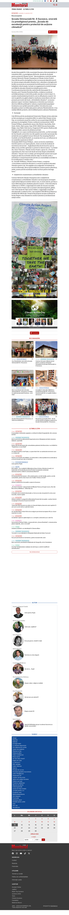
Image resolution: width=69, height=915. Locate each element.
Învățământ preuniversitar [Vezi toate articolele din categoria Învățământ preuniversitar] (47, 364)
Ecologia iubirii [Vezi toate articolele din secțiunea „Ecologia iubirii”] (17, 748)
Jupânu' (14, 894)
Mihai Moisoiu (17, 654)
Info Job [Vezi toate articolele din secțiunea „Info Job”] (15, 810)
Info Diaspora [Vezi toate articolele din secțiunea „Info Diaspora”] (16, 801)
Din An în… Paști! (29, 674)
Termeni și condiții (17, 878)
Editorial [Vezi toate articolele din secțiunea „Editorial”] (15, 746)
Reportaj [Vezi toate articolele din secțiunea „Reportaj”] (15, 745)
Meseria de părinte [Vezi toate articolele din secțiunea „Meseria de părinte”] (18, 790)
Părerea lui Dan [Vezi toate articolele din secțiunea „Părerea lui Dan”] (17, 756)
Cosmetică (15, 905)
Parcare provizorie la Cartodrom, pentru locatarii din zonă (28, 542)
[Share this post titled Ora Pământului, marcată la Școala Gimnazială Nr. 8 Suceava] (32, 364)
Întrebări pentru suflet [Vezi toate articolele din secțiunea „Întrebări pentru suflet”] (19, 806)
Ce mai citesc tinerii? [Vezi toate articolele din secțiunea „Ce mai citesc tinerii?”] (19, 763)
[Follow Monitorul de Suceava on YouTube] (21, 858)
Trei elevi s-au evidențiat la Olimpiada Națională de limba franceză (31, 538)
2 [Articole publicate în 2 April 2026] (35, 823)
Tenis (13, 901)
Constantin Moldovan (19, 668)
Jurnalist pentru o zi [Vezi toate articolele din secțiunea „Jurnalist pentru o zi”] (18, 795)
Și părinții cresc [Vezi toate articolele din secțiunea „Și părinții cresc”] (17, 797)
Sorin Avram (16, 724)
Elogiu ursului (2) (29, 716)
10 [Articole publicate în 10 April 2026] (42, 827)
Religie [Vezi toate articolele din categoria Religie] (17, 471)
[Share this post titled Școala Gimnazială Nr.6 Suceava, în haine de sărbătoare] (32, 422)
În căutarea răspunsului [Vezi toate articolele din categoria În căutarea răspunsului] (22, 467)
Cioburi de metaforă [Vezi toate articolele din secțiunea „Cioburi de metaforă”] (18, 754)
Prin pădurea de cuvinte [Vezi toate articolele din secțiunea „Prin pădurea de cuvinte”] (19, 752)
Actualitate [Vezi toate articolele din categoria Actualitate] (19, 436)
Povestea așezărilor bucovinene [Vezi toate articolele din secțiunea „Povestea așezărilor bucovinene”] (22, 776)
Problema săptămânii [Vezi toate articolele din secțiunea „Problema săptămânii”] (19, 788)
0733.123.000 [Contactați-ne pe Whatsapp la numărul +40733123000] (38, 1)
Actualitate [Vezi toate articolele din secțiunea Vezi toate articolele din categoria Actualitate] (15, 15)
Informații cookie (17, 884)
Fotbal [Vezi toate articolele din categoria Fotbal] (17, 531)
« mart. (33, 842)
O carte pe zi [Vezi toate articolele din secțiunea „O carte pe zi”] (16, 767)
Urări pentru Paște (17, 468)
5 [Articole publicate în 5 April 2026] (54, 823)
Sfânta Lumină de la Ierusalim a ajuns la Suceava (26, 487)
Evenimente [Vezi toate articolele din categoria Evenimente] (18, 490)
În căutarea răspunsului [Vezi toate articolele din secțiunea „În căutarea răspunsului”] (19, 750)
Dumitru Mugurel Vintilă (20, 611)
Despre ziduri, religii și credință (34, 688)
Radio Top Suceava (18, 896)
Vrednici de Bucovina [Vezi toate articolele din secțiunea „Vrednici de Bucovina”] (19, 782)
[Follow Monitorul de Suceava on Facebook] (13, 858)
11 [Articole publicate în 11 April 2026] (48, 827)
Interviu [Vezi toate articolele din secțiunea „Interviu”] (15, 773)
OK (43, 844)
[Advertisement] (34, 583)
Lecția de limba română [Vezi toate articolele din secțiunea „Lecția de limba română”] (19, 793)
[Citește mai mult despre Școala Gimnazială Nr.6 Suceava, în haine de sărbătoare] (23, 412)
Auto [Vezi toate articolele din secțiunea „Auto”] (14, 808)
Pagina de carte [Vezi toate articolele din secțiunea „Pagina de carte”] (17, 765)
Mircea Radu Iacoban (19, 625)
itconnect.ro (54, 911)
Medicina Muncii (17, 907)
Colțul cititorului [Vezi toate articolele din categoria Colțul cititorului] (21, 364)
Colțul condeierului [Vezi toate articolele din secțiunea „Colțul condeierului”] (18, 760)
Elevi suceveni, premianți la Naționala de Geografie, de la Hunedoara (32, 547)
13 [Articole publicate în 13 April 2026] (14, 830)
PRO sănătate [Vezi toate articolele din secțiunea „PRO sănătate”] (16, 769)
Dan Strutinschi (17, 696)
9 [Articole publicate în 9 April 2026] (35, 827)
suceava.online (16, 898)
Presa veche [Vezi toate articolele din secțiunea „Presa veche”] (16, 761)
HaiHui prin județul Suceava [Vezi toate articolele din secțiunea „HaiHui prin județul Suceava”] (21, 784)
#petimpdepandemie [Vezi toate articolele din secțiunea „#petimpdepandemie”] (19, 799)
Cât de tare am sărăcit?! (32, 702)
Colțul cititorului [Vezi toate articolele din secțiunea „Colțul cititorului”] (17, 771)
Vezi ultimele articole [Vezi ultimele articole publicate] (35, 557)
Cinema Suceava (17, 903)
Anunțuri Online (16, 892)
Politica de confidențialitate (20, 881)
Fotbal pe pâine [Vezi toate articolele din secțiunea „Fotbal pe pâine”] (17, 758)
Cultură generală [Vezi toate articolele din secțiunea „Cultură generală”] (17, 791)
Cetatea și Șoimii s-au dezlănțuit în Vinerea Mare (26, 533)
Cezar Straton (17, 710)
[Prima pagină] (20, 5)
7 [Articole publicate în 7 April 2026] (21, 827)
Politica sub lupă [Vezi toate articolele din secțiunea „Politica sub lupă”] (17, 786)
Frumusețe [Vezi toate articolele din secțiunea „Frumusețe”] (16, 803)
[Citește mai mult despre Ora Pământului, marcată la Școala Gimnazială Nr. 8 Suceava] (23, 354)
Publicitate (15, 871)
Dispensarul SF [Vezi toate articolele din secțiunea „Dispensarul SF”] (17, 780)
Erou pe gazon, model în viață (33, 646)
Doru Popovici (17, 639)
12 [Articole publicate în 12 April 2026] (54, 827)
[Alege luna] (29, 844)
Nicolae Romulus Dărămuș (20, 682)
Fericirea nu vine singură (32, 660)
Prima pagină (17, 10)
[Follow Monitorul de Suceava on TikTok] (25, 858)
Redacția (14, 868)
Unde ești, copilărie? (30, 631)
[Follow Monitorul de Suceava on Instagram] (17, 858)
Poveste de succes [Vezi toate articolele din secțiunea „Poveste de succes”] (18, 775)
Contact (14, 865)
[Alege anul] (38, 844)
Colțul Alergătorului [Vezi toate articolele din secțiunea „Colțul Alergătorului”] (18, 778)
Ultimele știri (28, 10)
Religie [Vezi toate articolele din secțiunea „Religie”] (15, 743)
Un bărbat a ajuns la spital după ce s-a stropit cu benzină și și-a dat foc (32, 522)
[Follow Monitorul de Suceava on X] (29, 858)
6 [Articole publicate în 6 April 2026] (14, 827)
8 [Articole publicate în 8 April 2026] (29, 827)
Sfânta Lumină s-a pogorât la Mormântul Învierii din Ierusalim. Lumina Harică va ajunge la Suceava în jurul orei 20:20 (34, 504)
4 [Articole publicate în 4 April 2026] (48, 823)
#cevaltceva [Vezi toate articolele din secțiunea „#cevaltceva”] (16, 812)
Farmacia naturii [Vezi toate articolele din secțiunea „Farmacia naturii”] (17, 805)
